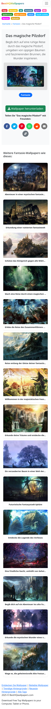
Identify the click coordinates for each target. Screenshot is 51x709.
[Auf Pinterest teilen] (22, 126)
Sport (37, 10)
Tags (5, 10)
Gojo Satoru (20, 14)
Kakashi (15, 18)
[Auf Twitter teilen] (14, 126)
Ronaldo (13, 10)
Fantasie (16, 24)
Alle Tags (22, 691)
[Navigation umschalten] (46, 3)
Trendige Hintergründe (15, 688)
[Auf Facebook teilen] (7, 126)
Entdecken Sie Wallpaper (14, 685)
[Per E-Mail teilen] (44, 126)
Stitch (30, 14)
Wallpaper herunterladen (25, 108)
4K (21, 10)
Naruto (6, 18)
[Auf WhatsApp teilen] (29, 126)
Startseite (6, 24)
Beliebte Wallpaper (38, 685)
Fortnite (28, 10)
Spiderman (7, 14)
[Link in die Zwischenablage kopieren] (25, 134)
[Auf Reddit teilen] (37, 126)
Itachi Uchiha (42, 14)
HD (44, 10)
